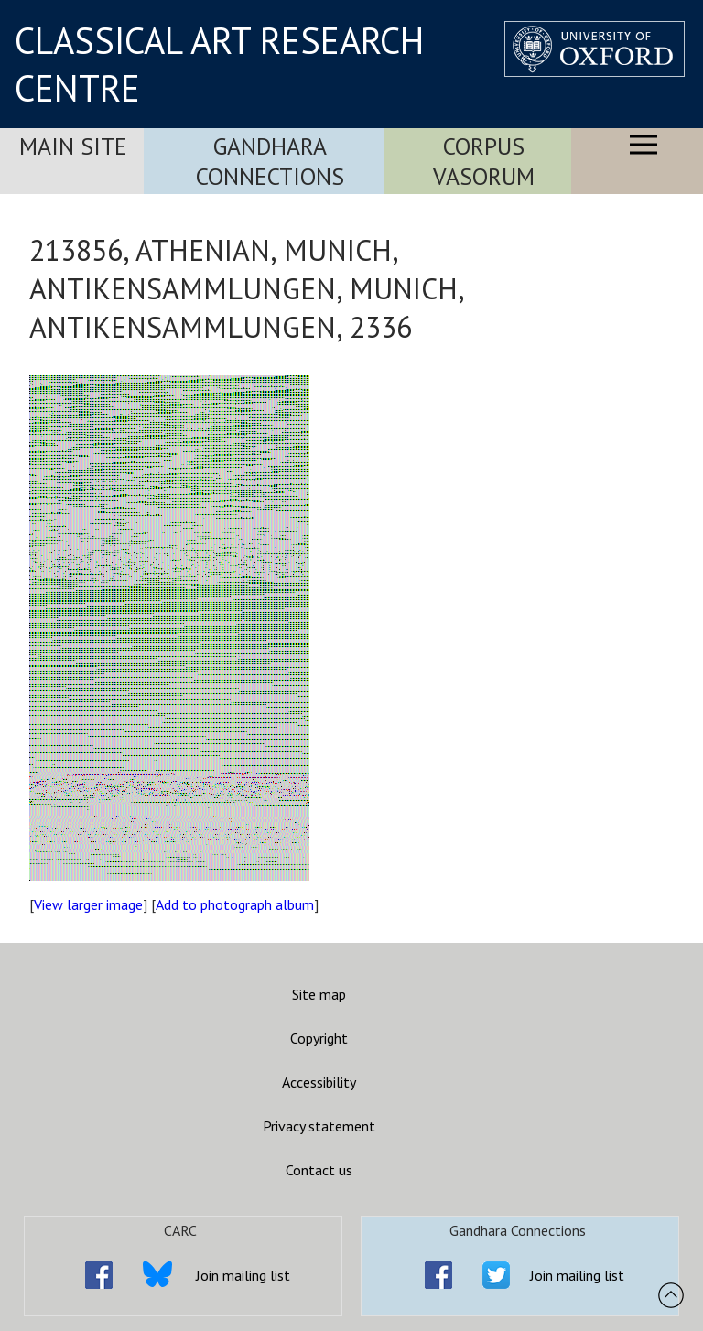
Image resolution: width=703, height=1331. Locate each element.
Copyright (319, 1038)
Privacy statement (319, 1126)
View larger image (88, 904)
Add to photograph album (235, 904)
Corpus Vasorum (484, 161)
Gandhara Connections (270, 161)
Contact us (319, 1170)
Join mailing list (243, 1275)
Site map (319, 994)
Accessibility (319, 1082)
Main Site (73, 146)
